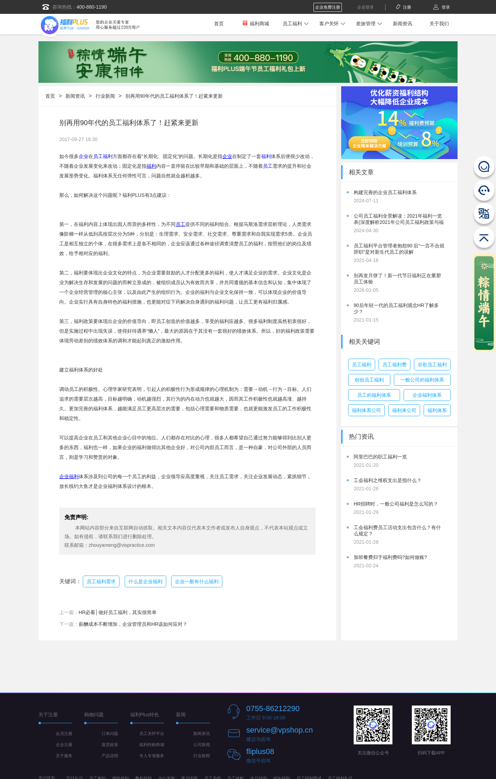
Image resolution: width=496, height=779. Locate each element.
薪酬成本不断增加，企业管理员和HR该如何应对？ (133, 624)
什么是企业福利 (145, 581)
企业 (83, 156)
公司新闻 (201, 744)
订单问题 (109, 733)
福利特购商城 (151, 744)
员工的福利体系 (374, 395)
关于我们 (439, 23)
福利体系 (437, 410)
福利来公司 (404, 410)
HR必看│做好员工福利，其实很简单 (118, 612)
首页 (219, 23)
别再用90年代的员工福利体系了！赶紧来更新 (174, 96)
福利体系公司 (366, 410)
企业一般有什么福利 (197, 581)
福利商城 (255, 23)
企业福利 (69, 476)
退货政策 (109, 744)
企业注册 (64, 744)
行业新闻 (105, 96)
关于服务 (64, 755)
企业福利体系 (427, 395)
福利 (266, 156)
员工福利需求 (101, 581)
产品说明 (109, 755)
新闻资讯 (402, 23)
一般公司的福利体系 (422, 380)
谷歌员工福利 (432, 364)
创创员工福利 (369, 380)
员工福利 (292, 23)
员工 (268, 166)
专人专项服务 (151, 755)
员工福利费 (394, 364)
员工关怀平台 (151, 733)
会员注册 (64, 733)
